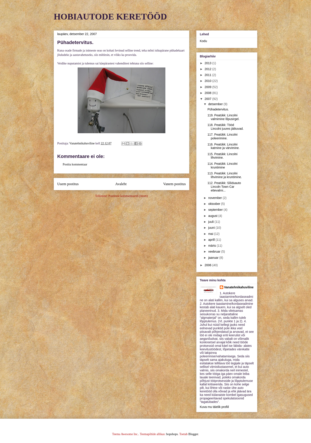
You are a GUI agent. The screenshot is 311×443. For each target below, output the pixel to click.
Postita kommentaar (75, 164)
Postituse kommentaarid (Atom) (128, 196)
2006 (208, 265)
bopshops (172, 434)
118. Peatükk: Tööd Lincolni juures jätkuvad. (225, 126)
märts (212, 245)
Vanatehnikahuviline (239, 287)
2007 (208, 99)
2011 (208, 75)
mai (211, 234)
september (215, 209)
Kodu (203, 41)
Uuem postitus (68, 184)
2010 (208, 81)
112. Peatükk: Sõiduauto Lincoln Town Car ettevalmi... (224, 186)
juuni (211, 227)
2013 (208, 63)
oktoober (214, 204)
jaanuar (213, 257)
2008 (208, 93)
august (213, 216)
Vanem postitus (174, 184)
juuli (211, 221)
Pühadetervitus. (218, 109)
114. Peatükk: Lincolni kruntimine (222, 165)
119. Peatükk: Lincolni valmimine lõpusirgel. (223, 117)
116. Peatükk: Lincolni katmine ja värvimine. (223, 146)
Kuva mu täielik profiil (214, 407)
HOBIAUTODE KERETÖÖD (110, 16)
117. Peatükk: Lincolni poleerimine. (222, 136)
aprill (211, 239)
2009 (208, 87)
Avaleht (121, 184)
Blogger (193, 434)
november (215, 198)
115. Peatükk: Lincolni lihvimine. (222, 155)
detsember (215, 104)
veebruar (214, 251)
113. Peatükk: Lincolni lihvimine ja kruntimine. (224, 175)
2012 (208, 69)
